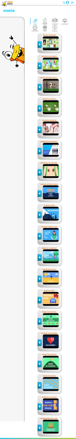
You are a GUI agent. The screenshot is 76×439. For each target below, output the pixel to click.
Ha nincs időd (49, 196)
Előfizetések (32, 434)
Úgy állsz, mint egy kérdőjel (51, 68)
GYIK (58, 434)
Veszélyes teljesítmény (49, 153)
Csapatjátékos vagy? (49, 174)
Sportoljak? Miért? (49, 47)
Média (53, 434)
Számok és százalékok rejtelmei (53, 132)
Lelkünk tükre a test (49, 217)
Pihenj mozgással (49, 302)
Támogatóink (33, 437)
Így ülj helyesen (49, 25)
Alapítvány (66, 434)
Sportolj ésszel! (49, 89)
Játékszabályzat (44, 434)
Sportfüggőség (49, 366)
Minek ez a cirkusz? (49, 238)
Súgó (41, 437)
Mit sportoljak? (49, 260)
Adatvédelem (21, 434)
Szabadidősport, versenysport (53, 409)
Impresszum (10, 434)
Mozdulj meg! (49, 281)
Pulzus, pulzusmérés (49, 324)
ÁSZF (46, 437)
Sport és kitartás (49, 345)
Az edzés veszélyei (49, 111)
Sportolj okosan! (49, 387)
